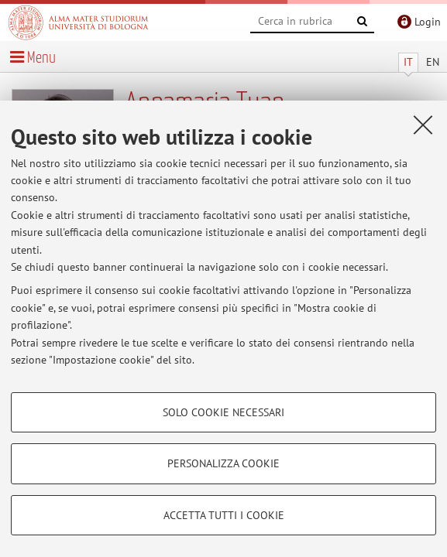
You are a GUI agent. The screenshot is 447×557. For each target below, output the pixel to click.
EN (432, 62)
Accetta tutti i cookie (223, 515)
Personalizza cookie (223, 463)
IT (408, 62)
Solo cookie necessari (223, 412)
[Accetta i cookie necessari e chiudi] (423, 124)
